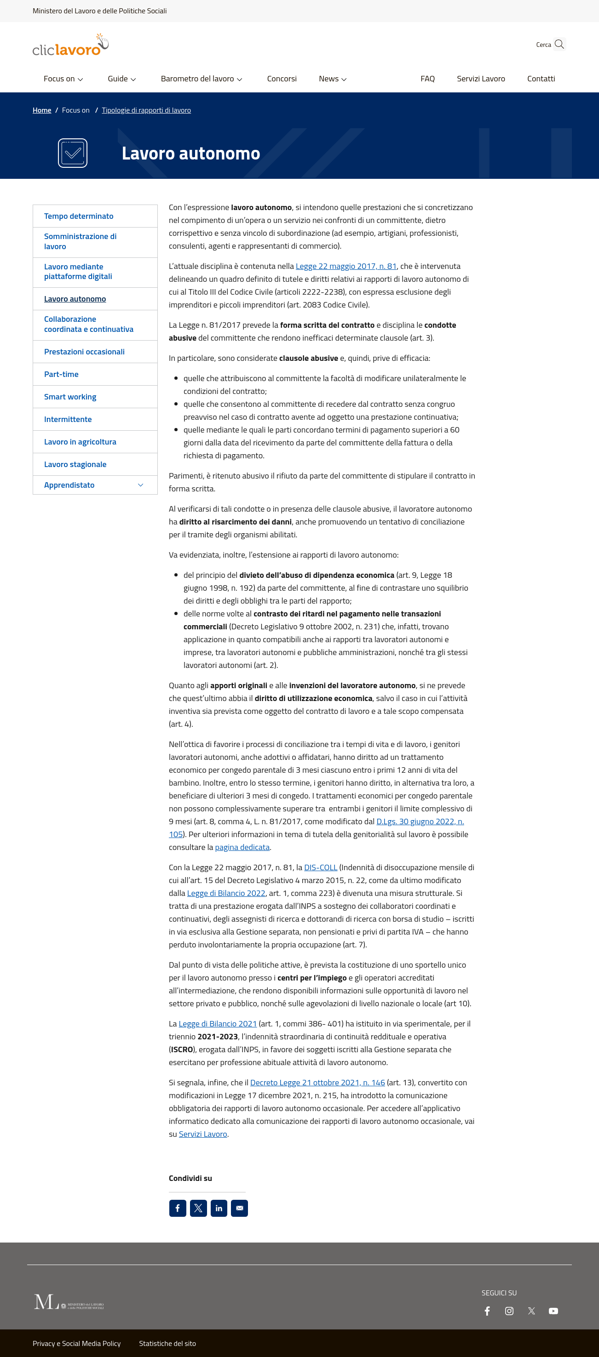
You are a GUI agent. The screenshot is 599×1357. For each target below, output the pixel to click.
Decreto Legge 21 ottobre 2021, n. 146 (317, 1082)
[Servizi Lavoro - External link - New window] (481, 79)
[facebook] (487, 1312)
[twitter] (531, 1312)
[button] (555, 44)
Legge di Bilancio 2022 (226, 893)
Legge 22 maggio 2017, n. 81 (346, 266)
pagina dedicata (242, 847)
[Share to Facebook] (177, 1208)
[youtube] (553, 1312)
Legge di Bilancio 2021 (218, 1023)
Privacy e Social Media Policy (77, 1343)
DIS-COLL (320, 867)
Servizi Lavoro (203, 1134)
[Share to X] (198, 1208)
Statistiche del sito (167, 1343)
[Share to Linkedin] (219, 1208)
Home (42, 109)
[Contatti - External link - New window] (541, 79)
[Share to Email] (239, 1208)
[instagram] (509, 1312)
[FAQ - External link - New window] (427, 79)
